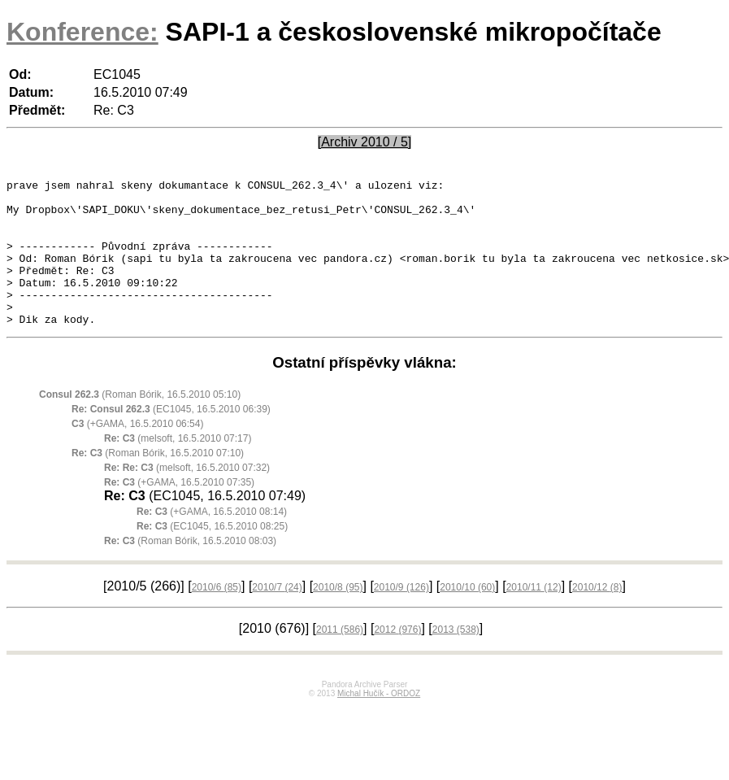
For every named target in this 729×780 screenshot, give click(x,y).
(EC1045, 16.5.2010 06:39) (171, 438)
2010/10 (467, 616)
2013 (455, 659)
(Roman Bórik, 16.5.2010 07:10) (158, 482)
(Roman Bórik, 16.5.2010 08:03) (190, 570)
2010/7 (277, 616)
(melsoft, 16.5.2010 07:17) (177, 467)
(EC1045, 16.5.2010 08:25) (212, 555)
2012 (397, 659)
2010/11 (534, 616)
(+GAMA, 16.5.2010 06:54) (137, 453)
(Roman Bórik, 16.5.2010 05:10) (140, 423)
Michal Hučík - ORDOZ (378, 722)
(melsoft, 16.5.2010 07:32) (187, 497)
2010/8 (337, 616)
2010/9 (401, 616)
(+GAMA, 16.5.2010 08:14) (212, 541)
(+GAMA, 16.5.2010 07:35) (179, 511)
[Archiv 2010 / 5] (365, 142)
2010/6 (216, 616)
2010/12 (597, 616)
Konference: (82, 31)
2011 (339, 659)
